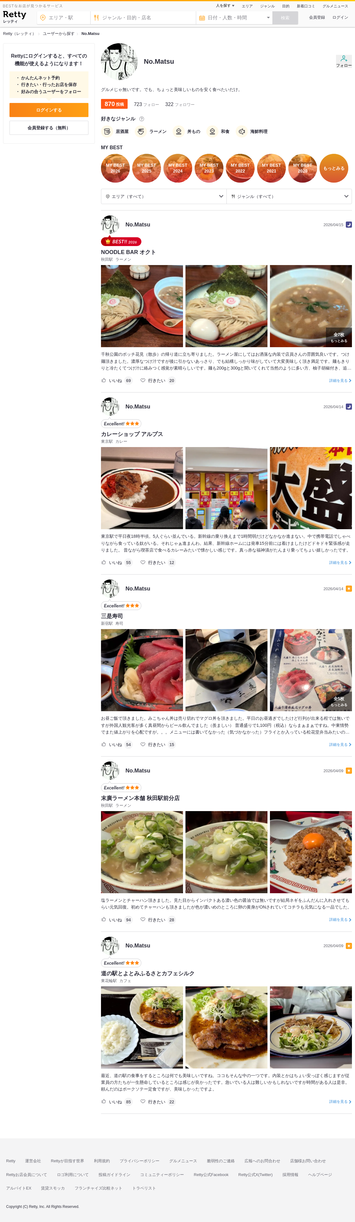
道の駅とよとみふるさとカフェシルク (148, 973)
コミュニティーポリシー (162, 1174)
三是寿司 (112, 616)
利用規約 (102, 1161)
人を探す (223, 5)
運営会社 (33, 1161)
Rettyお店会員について (26, 1174)
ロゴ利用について (73, 1174)
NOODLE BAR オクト (128, 252)
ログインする (49, 110)
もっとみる (339, 336)
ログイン (340, 17)
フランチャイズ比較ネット (98, 1188)
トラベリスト (144, 1188)
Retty (10, 1161)
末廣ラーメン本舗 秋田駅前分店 (140, 798)
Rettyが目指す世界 (67, 1161)
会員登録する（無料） (49, 127)
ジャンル (267, 6)
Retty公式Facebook (211, 1174)
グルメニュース (335, 6)
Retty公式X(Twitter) (255, 1174)
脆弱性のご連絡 (221, 1161)
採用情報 (290, 1174)
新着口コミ (306, 6)
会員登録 (317, 17)
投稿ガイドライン (114, 1174)
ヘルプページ (320, 1174)
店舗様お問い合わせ (308, 1161)
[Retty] (14, 16)
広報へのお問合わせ (262, 1161)
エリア (247, 6)
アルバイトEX (18, 1188)
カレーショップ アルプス (132, 434)
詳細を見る (338, 380)
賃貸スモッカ (53, 1188)
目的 (286, 6)
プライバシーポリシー (139, 1161)
